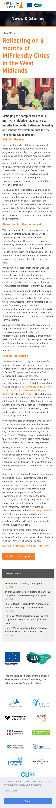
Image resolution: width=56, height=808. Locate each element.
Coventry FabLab (30, 386)
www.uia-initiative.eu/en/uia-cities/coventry (25, 545)
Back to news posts (19, 556)
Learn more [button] (11, 790)
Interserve (28, 394)
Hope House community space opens (23, 583)
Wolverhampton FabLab (40, 510)
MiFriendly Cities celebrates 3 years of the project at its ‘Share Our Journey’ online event (26, 619)
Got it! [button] (28, 801)
